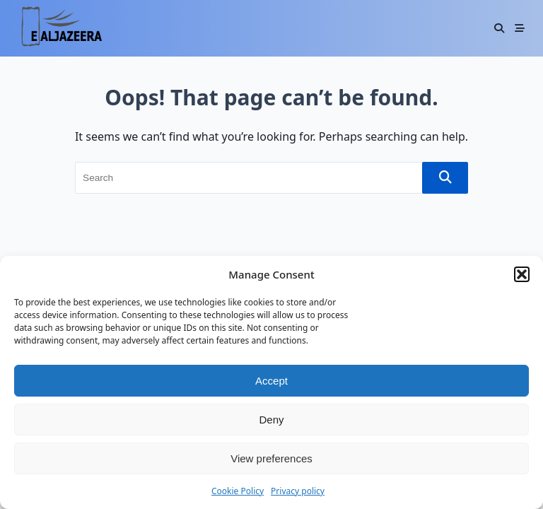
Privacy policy (298, 491)
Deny (271, 420)
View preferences (271, 458)
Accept (271, 381)
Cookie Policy (237, 491)
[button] (522, 274)
